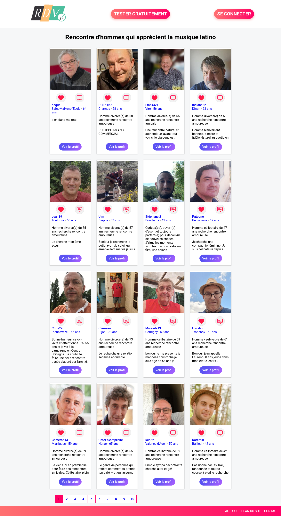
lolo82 (149, 440)
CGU (235, 511)
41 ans (166, 220)
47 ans (214, 220)
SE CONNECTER (234, 14)
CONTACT (271, 511)
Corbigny (151, 332)
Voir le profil (70, 147)
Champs (104, 109)
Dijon (102, 332)
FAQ (226, 511)
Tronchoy (198, 332)
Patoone (198, 216)
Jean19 (57, 216)
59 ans (164, 332)
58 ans (117, 109)
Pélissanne (199, 220)
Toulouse (58, 220)
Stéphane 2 (153, 216)
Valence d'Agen (155, 444)
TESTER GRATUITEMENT (140, 14)
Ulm (101, 216)
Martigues (59, 444)
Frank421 (151, 105)
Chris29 (57, 328)
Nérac (103, 444)
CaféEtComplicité (111, 440)
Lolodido (198, 328)
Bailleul (197, 444)
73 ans (112, 332)
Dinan (196, 109)
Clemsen (105, 328)
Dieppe (103, 220)
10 (132, 499)
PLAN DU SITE (251, 511)
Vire (148, 109)
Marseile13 (153, 328)
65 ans (113, 444)
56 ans (158, 109)
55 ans (71, 220)
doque (56, 105)
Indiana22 (199, 105)
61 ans (212, 332)
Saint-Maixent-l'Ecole (66, 109)
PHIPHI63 (105, 105)
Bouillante (152, 220)
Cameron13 (60, 440)
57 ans (115, 220)
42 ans (209, 444)
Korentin (198, 440)
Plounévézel (60, 332)
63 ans (207, 109)
